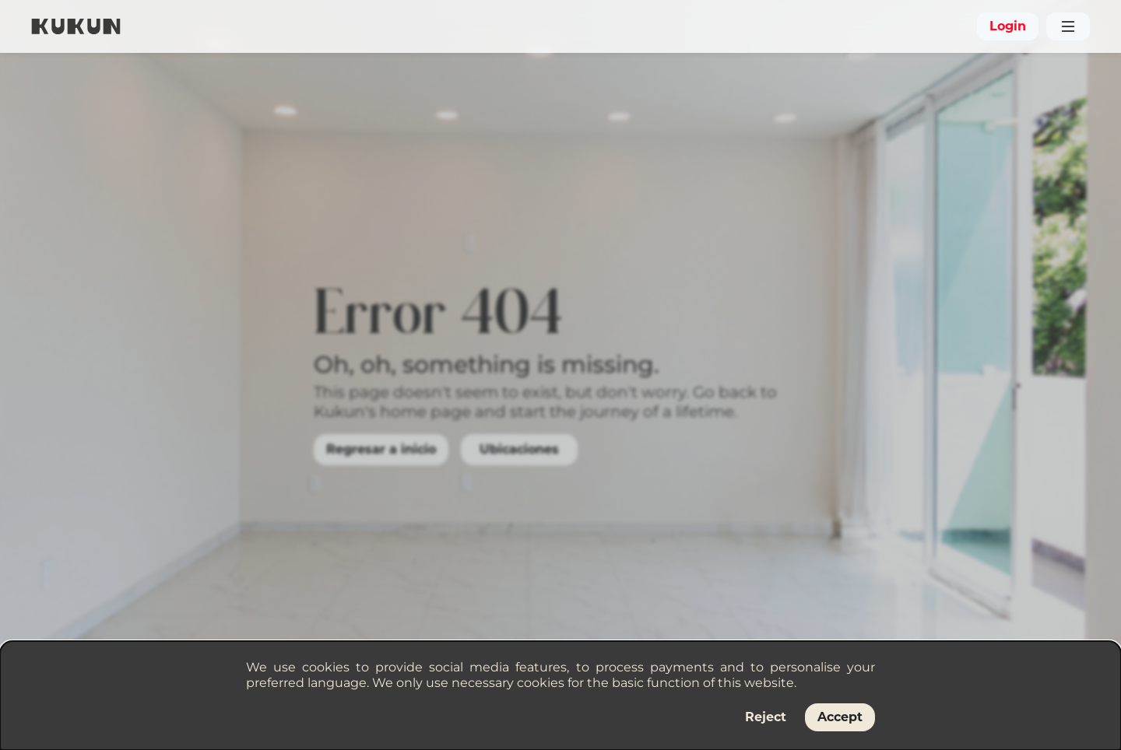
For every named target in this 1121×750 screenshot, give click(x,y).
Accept (840, 717)
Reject (765, 717)
